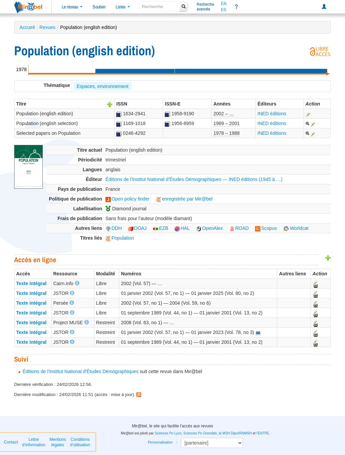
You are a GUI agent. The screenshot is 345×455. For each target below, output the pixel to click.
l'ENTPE (262, 433)
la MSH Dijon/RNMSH (235, 433)
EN (224, 3)
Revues (47, 27)
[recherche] (159, 6)
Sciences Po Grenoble (200, 433)
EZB (160, 228)
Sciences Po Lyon (168, 433)
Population (119, 238)
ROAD (239, 228)
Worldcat (296, 228)
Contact (11, 442)
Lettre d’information (33, 442)
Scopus (266, 228)
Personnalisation (160, 442)
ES (223, 9)
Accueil (27, 27)
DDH (113, 228)
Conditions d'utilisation (80, 442)
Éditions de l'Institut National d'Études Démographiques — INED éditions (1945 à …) (193, 179)
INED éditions (271, 113)
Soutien (99, 7)
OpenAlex (209, 228)
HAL (182, 228)
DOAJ (137, 228)
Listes (123, 7)
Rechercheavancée (205, 6)
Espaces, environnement (102, 86)
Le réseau (72, 7)
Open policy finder (127, 199)
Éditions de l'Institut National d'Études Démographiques (80, 371)
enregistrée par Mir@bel (184, 199)
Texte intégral (31, 283)
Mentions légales (58, 442)
